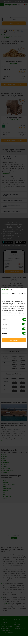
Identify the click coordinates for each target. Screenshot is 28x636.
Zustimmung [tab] (5, 293)
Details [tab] (14, 293)
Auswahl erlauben (14, 345)
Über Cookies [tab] (22, 293)
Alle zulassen (14, 340)
